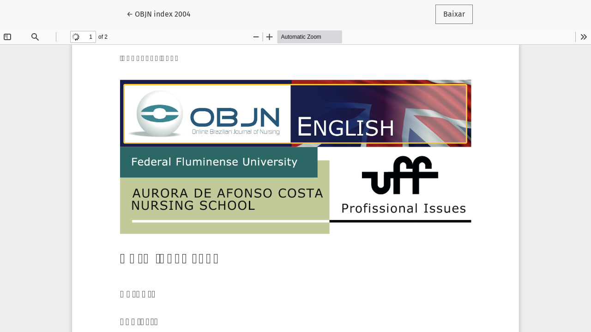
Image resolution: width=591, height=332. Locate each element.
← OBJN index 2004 (163, 13)
